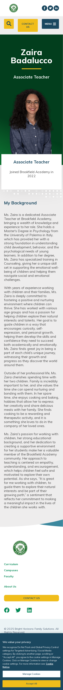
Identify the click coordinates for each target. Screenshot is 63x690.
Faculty (9, 576)
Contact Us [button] (28, 25)
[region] (31, 661)
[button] (9, 24)
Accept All (31, 683)
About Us (10, 586)
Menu (48, 24)
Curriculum (11, 564)
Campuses (11, 570)
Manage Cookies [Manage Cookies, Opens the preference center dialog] (31, 674)
